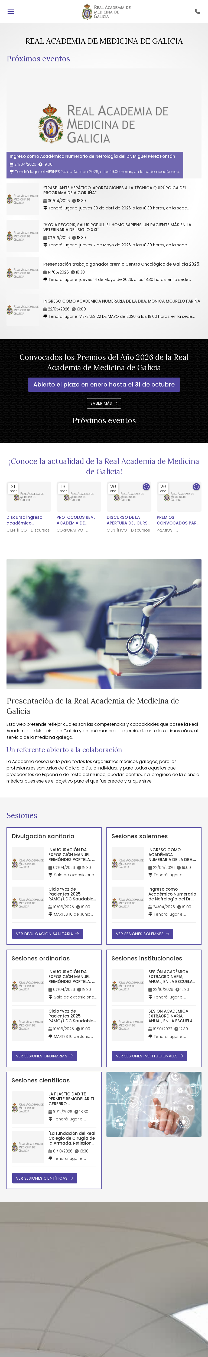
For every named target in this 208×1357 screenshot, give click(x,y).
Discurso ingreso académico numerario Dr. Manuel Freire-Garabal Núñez (24, 520)
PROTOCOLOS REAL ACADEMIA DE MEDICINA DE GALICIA (79, 520)
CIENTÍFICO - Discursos (28, 530)
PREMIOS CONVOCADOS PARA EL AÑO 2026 (178, 520)
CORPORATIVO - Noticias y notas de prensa (76, 530)
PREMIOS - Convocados (170, 530)
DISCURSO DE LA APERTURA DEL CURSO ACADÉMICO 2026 (129, 520)
